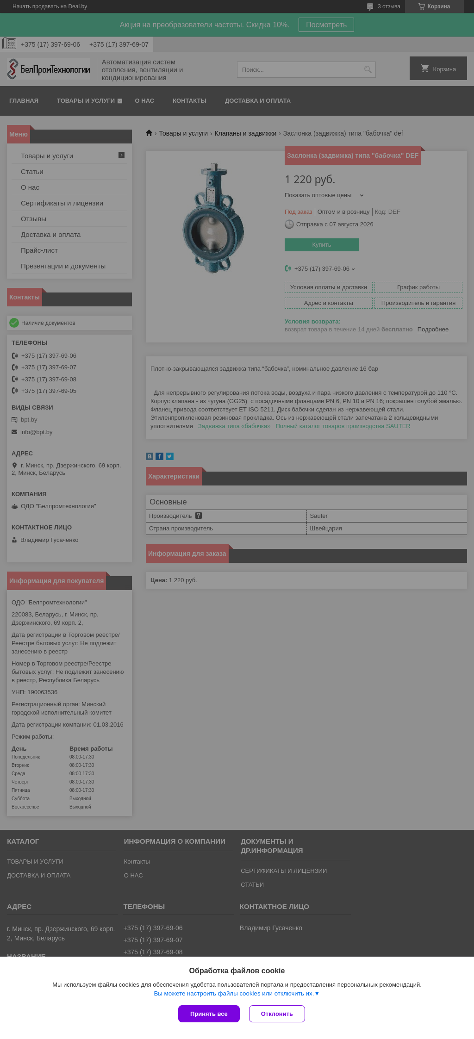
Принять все (209, 1013)
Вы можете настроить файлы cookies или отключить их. (234, 993)
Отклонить (277, 1013)
